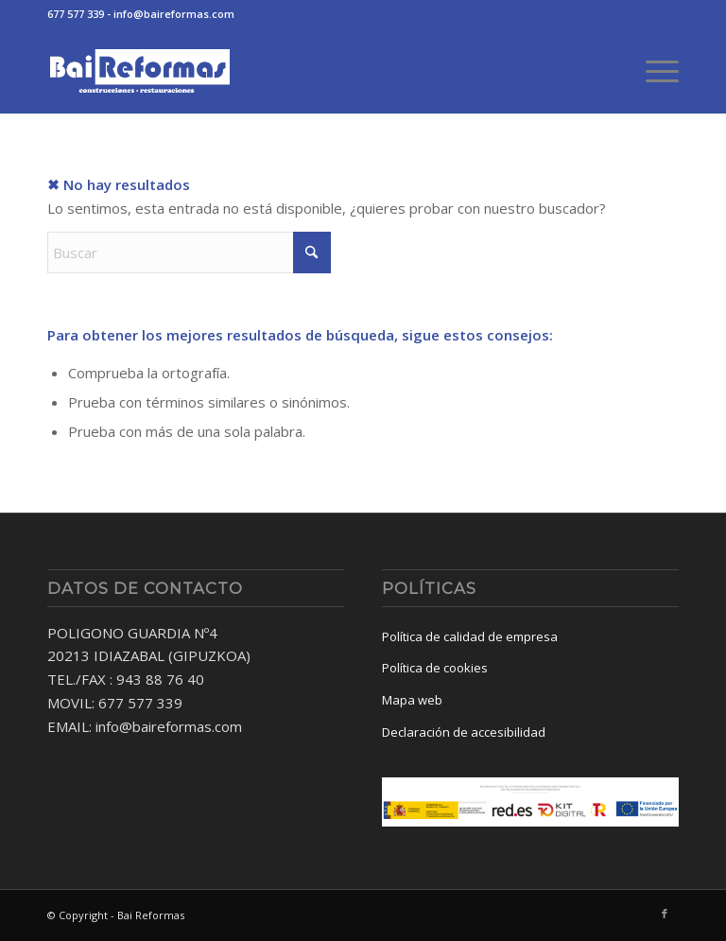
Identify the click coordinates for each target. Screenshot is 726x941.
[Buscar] (189, 252)
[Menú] (653, 70)
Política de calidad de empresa (470, 636)
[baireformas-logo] (140, 70)
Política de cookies (435, 667)
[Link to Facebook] (664, 913)
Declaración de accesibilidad (463, 732)
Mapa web (412, 699)
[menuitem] (653, 70)
